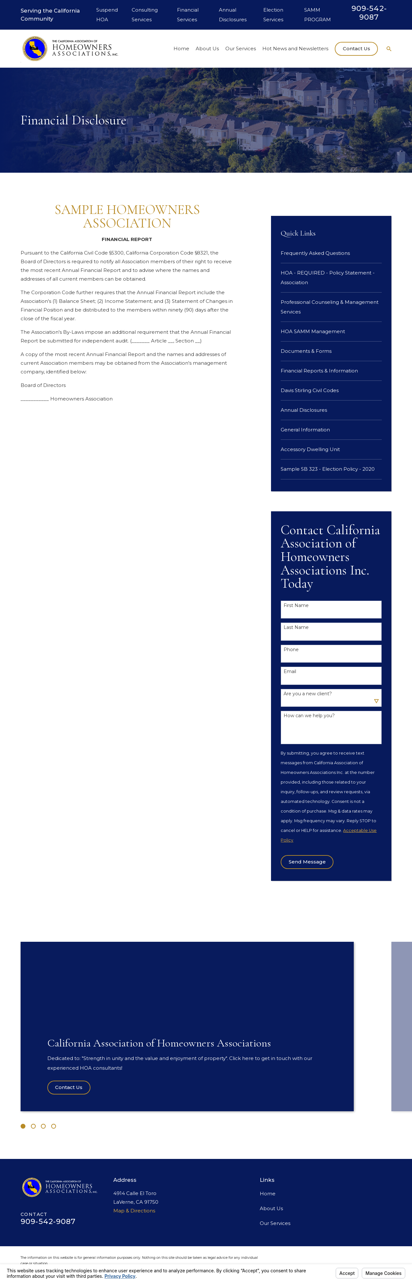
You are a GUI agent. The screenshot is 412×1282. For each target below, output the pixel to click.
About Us (271, 1208)
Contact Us (356, 48)
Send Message (307, 862)
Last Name (296, 627)
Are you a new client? (308, 694)
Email (290, 671)
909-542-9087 (369, 13)
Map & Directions (134, 1211)
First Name (296, 605)
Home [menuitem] (181, 48)
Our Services (275, 1223)
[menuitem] (331, 253)
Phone (291, 649)
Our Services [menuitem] (240, 48)
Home (268, 1193)
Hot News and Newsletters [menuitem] (295, 48)
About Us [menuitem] (207, 48)
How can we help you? (309, 715)
